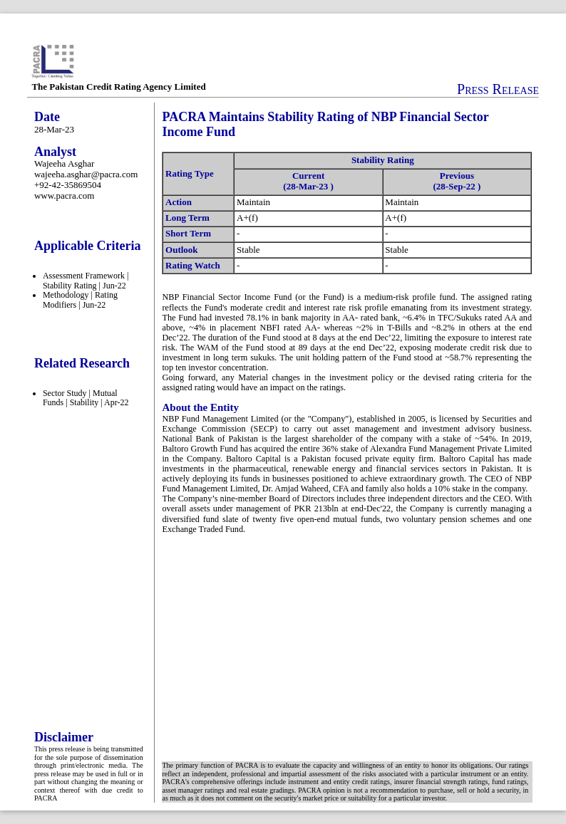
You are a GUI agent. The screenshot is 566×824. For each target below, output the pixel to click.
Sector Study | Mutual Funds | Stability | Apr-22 (86, 398)
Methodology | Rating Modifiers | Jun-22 (80, 300)
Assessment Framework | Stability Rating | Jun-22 (85, 281)
